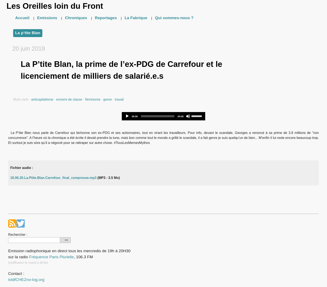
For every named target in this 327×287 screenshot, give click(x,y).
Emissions (47, 18)
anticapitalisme (42, 99)
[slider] (157, 116)
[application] (163, 116)
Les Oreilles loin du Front (54, 5)
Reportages (106, 18)
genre (107, 99)
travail (119, 99)
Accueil (22, 18)
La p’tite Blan (27, 33)
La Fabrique (136, 18)
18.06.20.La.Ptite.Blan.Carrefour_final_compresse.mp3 (53, 178)
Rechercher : (17, 234)
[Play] (127, 116)
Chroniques (76, 18)
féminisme (92, 99)
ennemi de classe (69, 99)
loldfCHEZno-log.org (26, 279)
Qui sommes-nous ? (174, 18)
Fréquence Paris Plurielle (51, 257)
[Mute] (188, 116)
